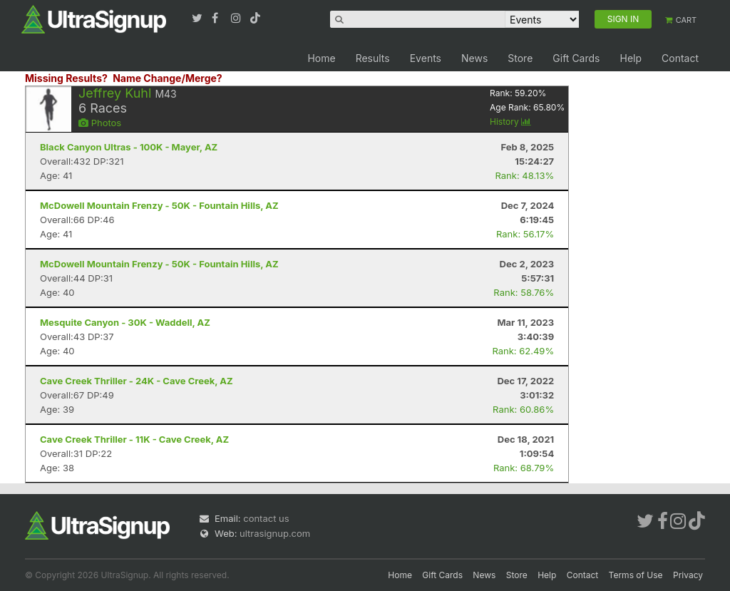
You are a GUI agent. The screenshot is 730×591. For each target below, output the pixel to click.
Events (425, 58)
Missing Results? (66, 78)
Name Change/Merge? (167, 78)
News (474, 58)
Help (631, 58)
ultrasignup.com (275, 533)
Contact (680, 58)
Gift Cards (576, 58)
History (510, 121)
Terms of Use (636, 575)
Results (373, 58)
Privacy (688, 575)
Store (520, 58)
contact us (266, 518)
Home (321, 58)
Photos (99, 122)
